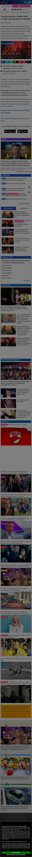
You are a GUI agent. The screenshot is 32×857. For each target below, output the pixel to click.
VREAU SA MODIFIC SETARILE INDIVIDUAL (16, 854)
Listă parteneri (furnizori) (6, 849)
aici (15, 835)
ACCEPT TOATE (16, 852)
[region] (16, 839)
